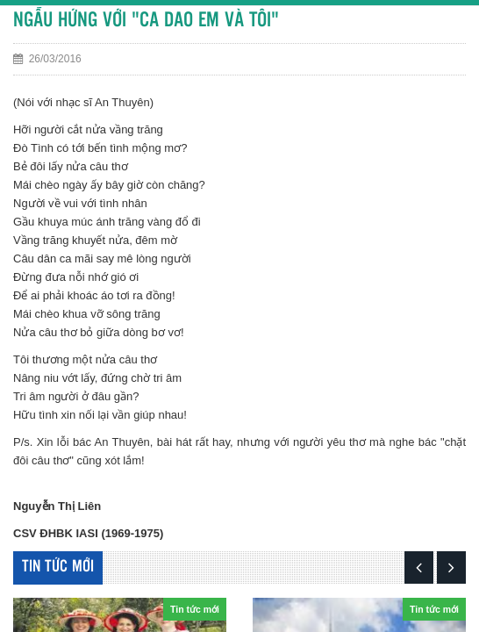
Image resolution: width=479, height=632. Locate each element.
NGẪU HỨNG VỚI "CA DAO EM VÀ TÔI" (146, 20)
